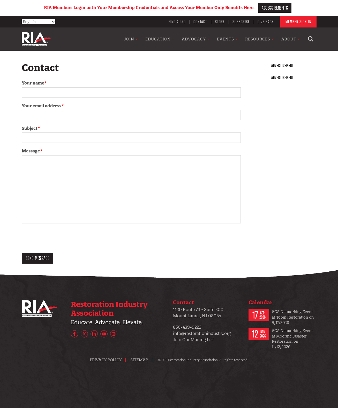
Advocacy (195, 39)
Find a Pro (177, 21)
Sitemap (139, 359)
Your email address (41, 105)
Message (31, 150)
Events (227, 39)
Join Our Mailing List (193, 339)
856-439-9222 (187, 327)
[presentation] (61, 239)
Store (220, 21)
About (290, 39)
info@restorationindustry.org (202, 333)
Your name (33, 83)
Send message (37, 258)
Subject (29, 128)
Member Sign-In (298, 21)
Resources (259, 39)
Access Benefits (275, 8)
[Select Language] (38, 21)
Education (159, 39)
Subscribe (241, 21)
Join (131, 39)
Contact (200, 21)
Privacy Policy (106, 359)
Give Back (266, 21)
